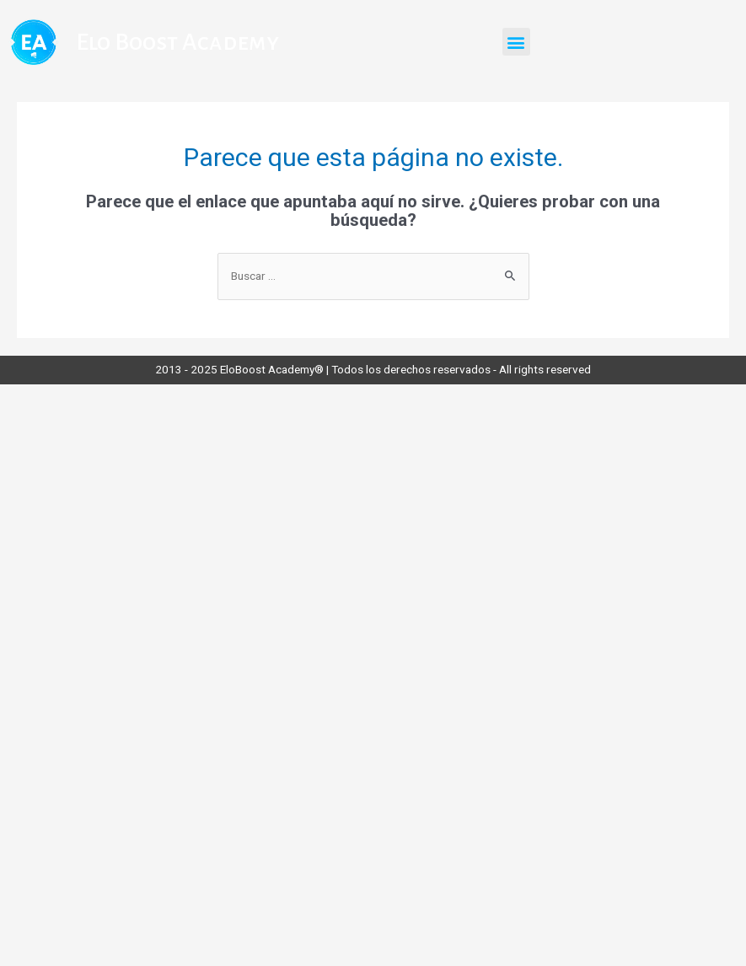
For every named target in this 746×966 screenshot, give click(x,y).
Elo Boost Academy (177, 42)
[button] (516, 42)
